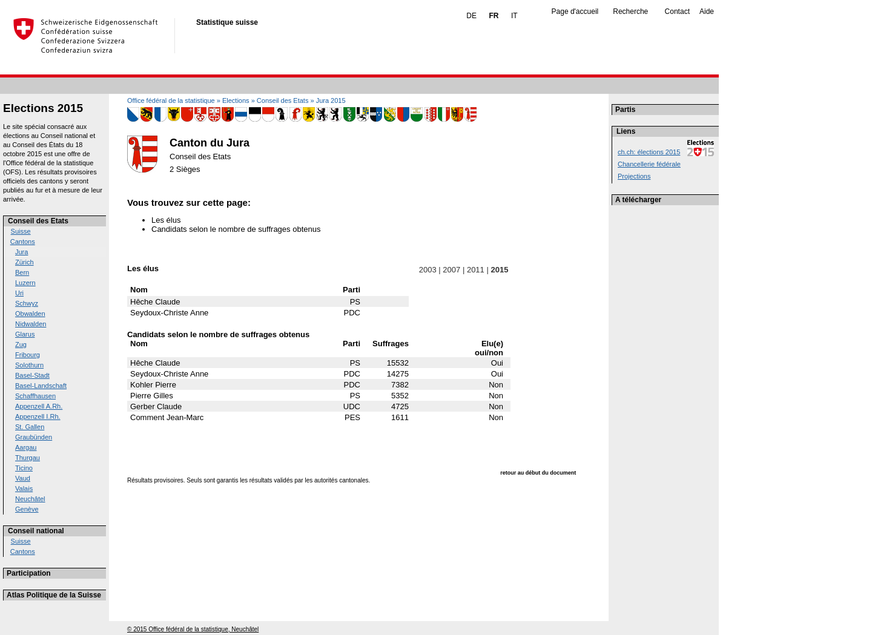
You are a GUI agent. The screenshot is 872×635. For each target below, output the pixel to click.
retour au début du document (538, 473)
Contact (677, 11)
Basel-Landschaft (41, 385)
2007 (452, 269)
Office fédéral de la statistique (171, 100)
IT (514, 16)
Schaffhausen (35, 396)
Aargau (25, 447)
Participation (29, 573)
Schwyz (26, 303)
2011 (475, 269)
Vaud (22, 478)
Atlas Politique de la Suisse (54, 595)
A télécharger (638, 200)
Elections (235, 100)
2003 (427, 269)
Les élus (165, 220)
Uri (19, 293)
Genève (27, 509)
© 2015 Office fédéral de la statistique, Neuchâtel (193, 629)
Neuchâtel (30, 498)
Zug (21, 344)
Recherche (630, 11)
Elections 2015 (43, 108)
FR (493, 16)
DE (471, 16)
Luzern (25, 282)
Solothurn (29, 365)
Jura (21, 251)
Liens (625, 131)
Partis (625, 109)
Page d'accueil (575, 11)
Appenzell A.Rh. (38, 406)
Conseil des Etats (38, 221)
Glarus (25, 334)
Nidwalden (30, 323)
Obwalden (30, 313)
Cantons (22, 241)
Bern (22, 272)
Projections (634, 176)
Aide (706, 11)
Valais (24, 488)
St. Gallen (29, 426)
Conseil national (36, 531)
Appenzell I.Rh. (38, 416)
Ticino (24, 468)
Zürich (24, 262)
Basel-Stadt (32, 375)
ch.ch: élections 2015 (649, 152)
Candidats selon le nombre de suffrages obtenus (235, 229)
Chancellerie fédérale (649, 164)
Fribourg (27, 354)
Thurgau (27, 457)
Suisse (21, 231)
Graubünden (33, 437)
